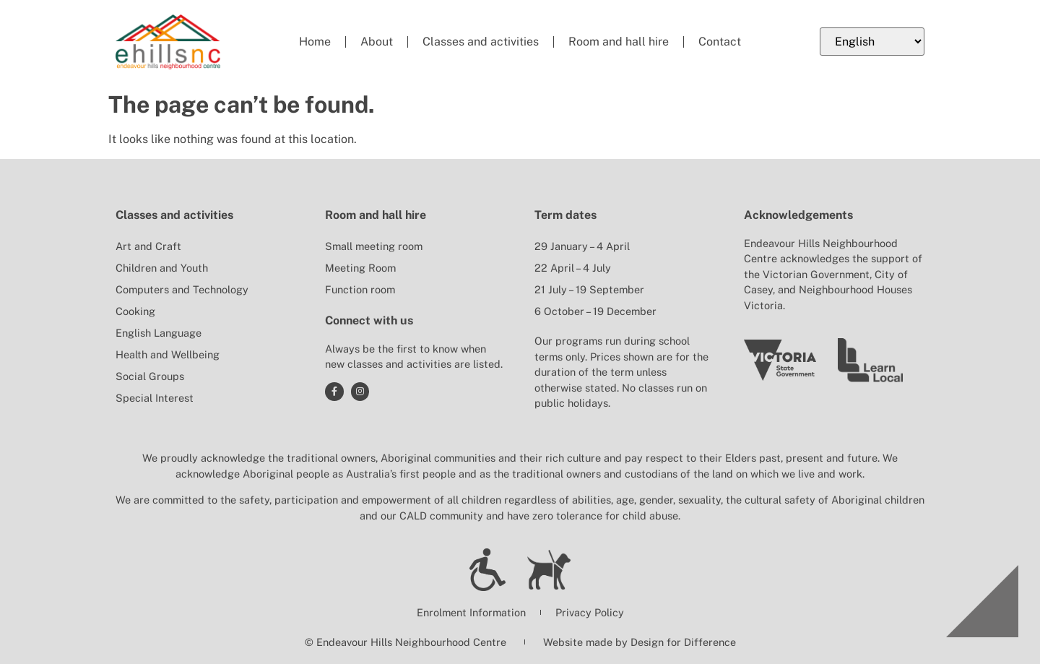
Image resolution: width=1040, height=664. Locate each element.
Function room (360, 289)
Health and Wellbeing (168, 354)
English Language (159, 333)
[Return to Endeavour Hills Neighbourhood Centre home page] (168, 41)
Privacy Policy (589, 612)
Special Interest (155, 398)
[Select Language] (872, 41)
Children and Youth (162, 268)
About (376, 41)
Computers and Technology (182, 289)
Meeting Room (360, 268)
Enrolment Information (471, 612)
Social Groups (150, 376)
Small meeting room (373, 246)
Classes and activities (480, 41)
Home (315, 41)
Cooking (135, 311)
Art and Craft (148, 246)
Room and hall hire (618, 41)
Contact (719, 41)
